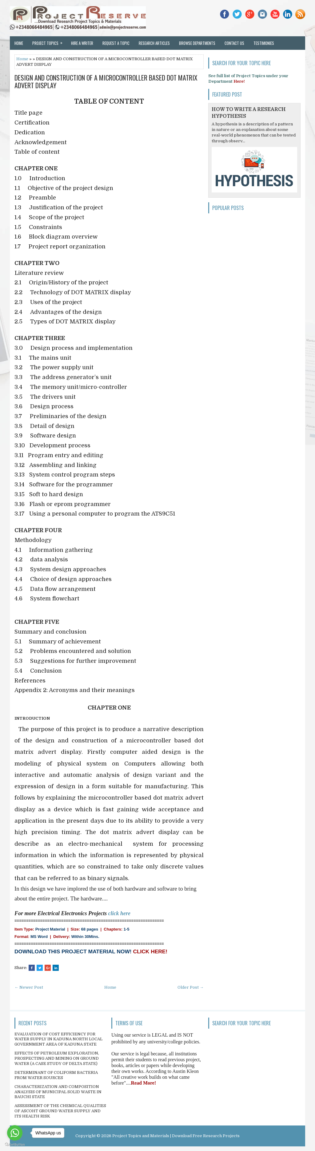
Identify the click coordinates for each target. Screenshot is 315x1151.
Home (18, 43)
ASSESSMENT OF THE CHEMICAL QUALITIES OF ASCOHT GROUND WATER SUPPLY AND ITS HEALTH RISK (60, 1110)
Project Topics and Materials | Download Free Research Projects (176, 1135)
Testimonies (263, 43)
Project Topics (49, 41)
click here (119, 913)
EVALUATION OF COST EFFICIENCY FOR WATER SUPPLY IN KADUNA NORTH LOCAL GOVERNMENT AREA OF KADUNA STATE (58, 1039)
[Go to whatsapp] (14, 1133)
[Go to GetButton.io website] (15, 1145)
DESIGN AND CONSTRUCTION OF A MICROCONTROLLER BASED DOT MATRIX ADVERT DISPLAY (105, 81)
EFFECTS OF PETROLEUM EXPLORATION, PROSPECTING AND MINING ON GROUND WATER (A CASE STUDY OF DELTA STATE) (56, 1058)
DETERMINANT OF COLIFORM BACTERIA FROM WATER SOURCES (56, 1075)
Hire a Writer (82, 43)
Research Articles (154, 43)
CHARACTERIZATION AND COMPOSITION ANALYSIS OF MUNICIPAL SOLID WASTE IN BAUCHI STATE (58, 1091)
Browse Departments (197, 43)
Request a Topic (116, 43)
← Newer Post (28, 987)
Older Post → (190, 987)
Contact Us (234, 43)
